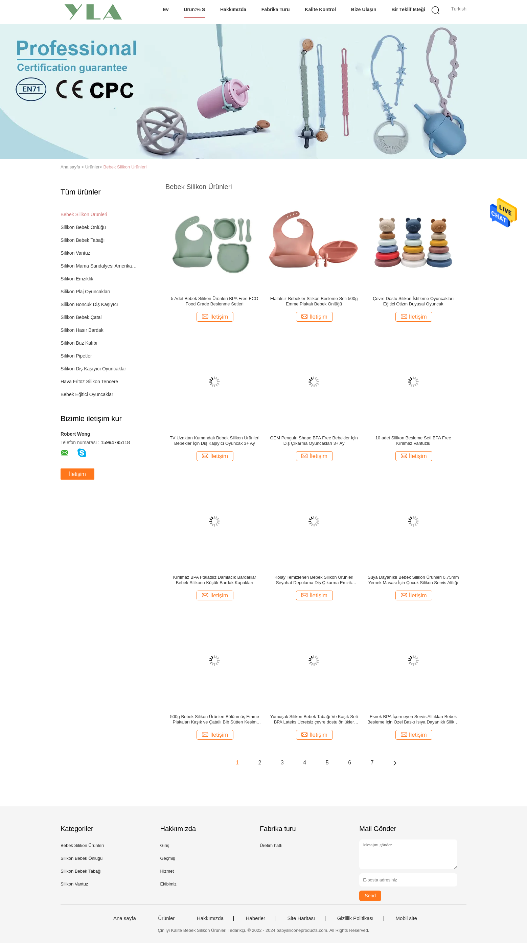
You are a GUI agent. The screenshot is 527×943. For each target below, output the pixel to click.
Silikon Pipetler (76, 356)
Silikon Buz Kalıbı (79, 343)
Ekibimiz (168, 884)
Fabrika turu (275, 9)
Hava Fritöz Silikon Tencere (89, 381)
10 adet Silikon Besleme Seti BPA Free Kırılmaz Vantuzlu (413, 440)
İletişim (77, 474)
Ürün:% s (194, 9)
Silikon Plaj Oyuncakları (85, 291)
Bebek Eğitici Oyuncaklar (87, 394)
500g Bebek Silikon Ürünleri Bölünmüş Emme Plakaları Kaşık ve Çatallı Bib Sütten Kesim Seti (214, 719)
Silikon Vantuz (75, 253)
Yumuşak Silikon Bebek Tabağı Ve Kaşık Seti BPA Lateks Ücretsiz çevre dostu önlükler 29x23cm (314, 719)
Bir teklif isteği (408, 9)
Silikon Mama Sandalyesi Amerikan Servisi (99, 266)
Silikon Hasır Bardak (82, 330)
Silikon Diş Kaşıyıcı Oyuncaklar (93, 368)
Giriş (164, 845)
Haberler (255, 918)
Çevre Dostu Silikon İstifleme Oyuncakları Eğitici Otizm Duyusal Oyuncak (413, 301)
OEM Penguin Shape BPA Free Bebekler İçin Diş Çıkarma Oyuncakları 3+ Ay (314, 440)
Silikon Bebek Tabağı (83, 240)
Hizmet (167, 871)
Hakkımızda (233, 9)
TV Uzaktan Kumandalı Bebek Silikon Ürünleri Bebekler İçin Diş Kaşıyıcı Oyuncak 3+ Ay (214, 440)
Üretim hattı (271, 845)
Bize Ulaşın (363, 9)
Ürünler (166, 918)
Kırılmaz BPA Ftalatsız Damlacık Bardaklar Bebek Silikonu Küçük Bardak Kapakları (214, 580)
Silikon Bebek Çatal (81, 317)
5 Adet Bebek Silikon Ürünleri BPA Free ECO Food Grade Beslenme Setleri (214, 301)
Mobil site (406, 918)
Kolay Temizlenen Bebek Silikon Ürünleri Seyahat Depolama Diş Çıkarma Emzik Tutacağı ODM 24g (313, 580)
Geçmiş (167, 858)
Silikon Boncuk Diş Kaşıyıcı (89, 304)
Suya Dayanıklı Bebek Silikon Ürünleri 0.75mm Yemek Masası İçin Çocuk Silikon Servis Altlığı (413, 580)
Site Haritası (301, 918)
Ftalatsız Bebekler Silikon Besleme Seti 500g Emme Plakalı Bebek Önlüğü (314, 301)
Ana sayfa (124, 918)
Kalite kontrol (320, 9)
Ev (165, 9)
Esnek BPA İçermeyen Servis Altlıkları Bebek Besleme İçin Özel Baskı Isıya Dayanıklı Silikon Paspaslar (413, 719)
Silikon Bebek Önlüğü (83, 227)
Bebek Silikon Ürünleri (125, 166)
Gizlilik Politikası (355, 918)
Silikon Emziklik (77, 278)
